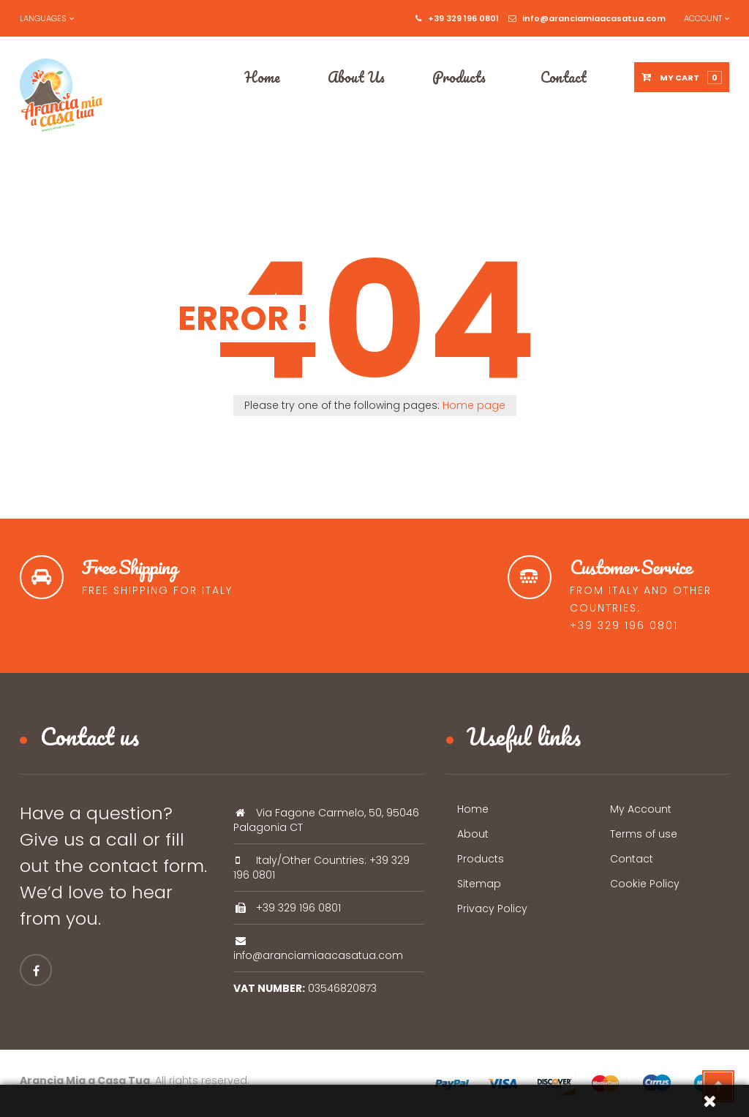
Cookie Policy (645, 883)
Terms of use (643, 834)
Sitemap (479, 883)
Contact (631, 858)
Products (480, 858)
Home (473, 809)
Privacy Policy (492, 908)
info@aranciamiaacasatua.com (587, 18)
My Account (640, 809)
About (473, 834)
